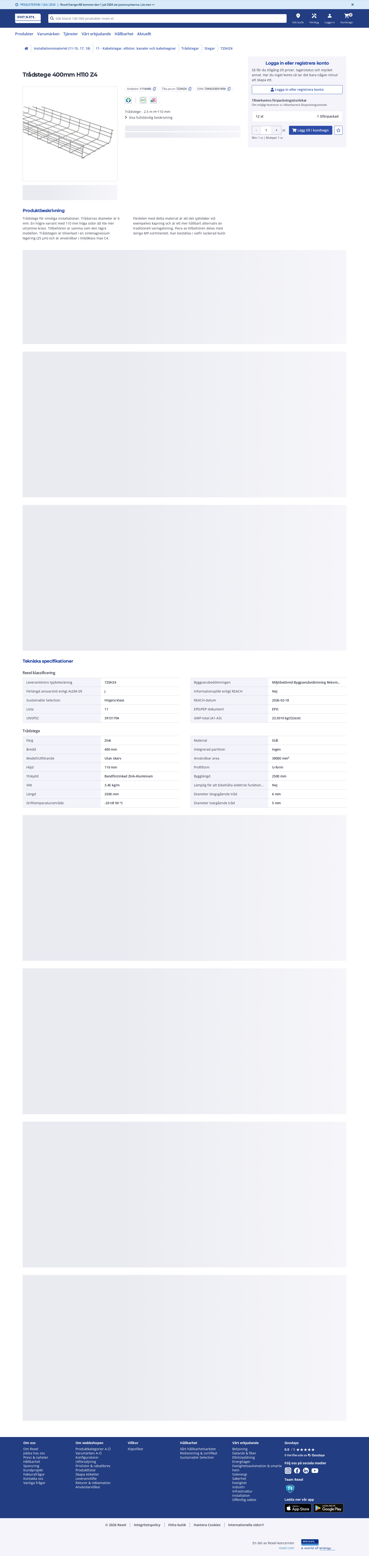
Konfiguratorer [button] (87, 1457)
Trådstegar (190, 48)
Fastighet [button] (239, 1483)
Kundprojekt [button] (33, 1470)
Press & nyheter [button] (35, 1457)
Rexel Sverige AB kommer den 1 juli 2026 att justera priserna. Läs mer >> (106, 5)
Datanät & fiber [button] (244, 1453)
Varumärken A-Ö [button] (89, 1453)
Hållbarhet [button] (31, 1462)
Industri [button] (238, 1487)
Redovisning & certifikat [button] (198, 1453)
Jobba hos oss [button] (34, 1453)
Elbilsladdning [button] (243, 1457)
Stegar (210, 48)
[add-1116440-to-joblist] (338, 130)
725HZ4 (227, 48)
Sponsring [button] (31, 1466)
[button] (128, 100)
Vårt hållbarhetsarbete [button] (198, 1449)
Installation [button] (241, 1495)
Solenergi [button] (239, 1474)
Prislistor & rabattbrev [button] (93, 1466)
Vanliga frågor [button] (34, 1483)
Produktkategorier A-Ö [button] (93, 1449)
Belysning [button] (240, 1449)
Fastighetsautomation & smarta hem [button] (257, 1468)
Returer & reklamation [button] (93, 1483)
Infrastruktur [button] (242, 1491)
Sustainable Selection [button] (197, 1457)
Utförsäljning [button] (86, 1462)
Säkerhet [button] (239, 1479)
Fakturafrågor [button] (34, 1474)
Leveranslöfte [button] (86, 1479)
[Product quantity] (266, 130)
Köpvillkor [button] (135, 1449)
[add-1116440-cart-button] (310, 130)
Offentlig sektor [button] (244, 1500)
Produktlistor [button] (86, 1470)
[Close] (351, 4)
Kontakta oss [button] (33, 1479)
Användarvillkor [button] (88, 1487)
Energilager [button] (241, 1462)
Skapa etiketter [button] (87, 1474)
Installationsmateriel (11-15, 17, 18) (62, 48)
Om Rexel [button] (30, 1449)
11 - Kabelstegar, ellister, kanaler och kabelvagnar (136, 48)
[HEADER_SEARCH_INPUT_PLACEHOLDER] (167, 18)
